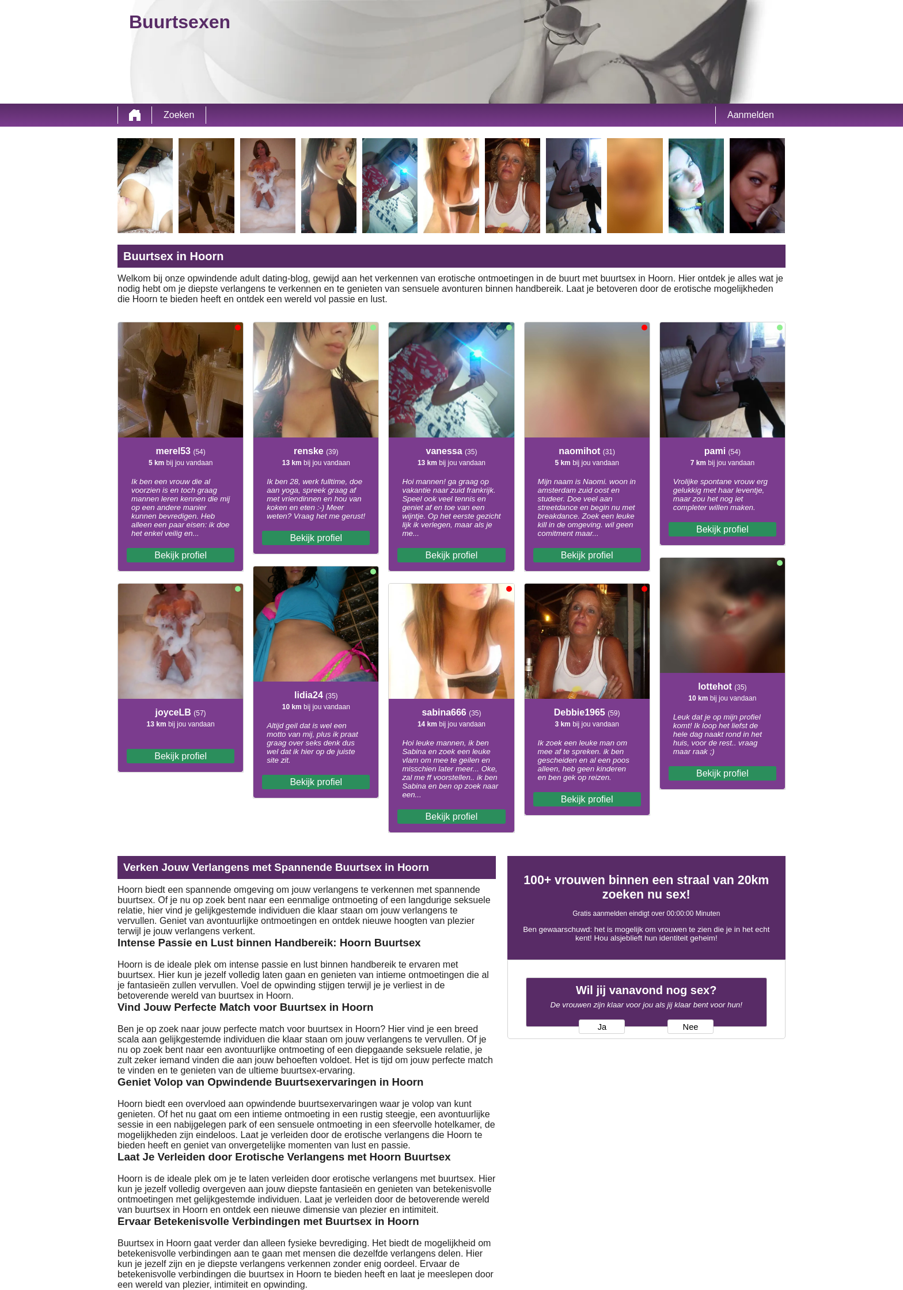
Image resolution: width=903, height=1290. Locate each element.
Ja (602, 1027)
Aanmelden (750, 115)
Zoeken (179, 115)
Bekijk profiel (180, 555)
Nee (691, 1027)
